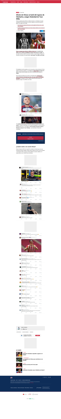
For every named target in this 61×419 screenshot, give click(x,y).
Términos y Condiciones (13, 387)
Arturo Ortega (36, 70)
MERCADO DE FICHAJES (32, 2)
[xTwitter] (46, 377)
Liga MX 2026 (22, 12)
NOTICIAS (38, 2)
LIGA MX (18, 2)
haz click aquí (31, 382)
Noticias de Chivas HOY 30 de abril (30, 364)
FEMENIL (21, 2)
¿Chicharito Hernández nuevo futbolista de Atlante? (34, 370)
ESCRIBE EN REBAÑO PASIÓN (26, 380)
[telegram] (48, 377)
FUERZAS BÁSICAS (25, 2)
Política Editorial (27, 387)
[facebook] (43, 377)
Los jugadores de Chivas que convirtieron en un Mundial (33, 359)
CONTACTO (19, 380)
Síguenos (37, 335)
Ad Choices (31, 387)
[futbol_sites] (39, 387)
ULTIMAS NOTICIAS (13, 2)
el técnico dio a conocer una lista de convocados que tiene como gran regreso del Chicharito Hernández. (30, 77)
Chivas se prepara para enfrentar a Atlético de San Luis (26, 51)
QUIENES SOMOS (12, 380)
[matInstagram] (44, 377)
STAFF (17, 380)
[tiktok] (50, 377)
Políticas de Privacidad (21, 387)
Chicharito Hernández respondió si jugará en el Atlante (33, 354)
